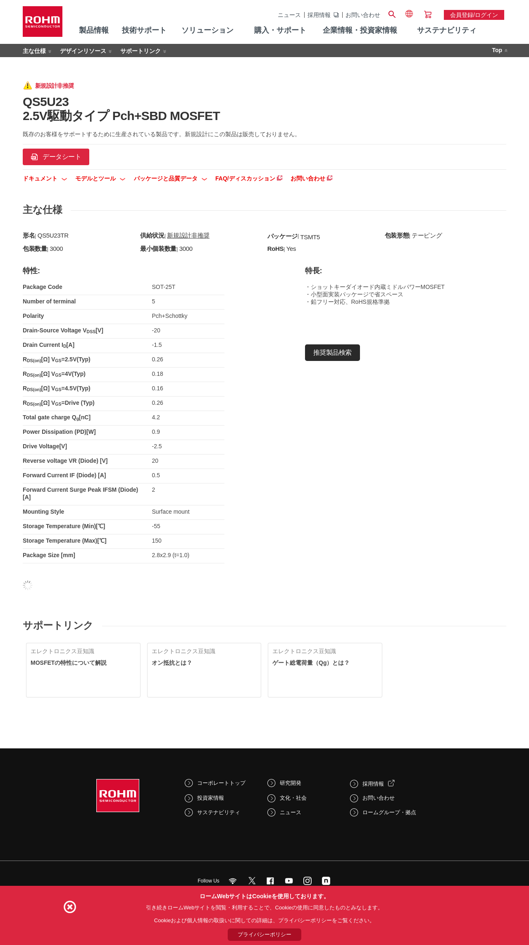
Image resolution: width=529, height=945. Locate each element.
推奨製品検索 (332, 352)
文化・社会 (293, 798)
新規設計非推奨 (188, 235)
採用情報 (319, 15)
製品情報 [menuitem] (94, 30)
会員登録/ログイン (474, 15)
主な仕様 (34, 51)
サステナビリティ (218, 812)
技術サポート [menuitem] (144, 30)
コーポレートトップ (221, 783)
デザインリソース (83, 51)
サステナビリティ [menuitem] (447, 30)
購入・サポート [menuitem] (280, 30)
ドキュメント (45, 178)
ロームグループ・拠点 (389, 812)
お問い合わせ (363, 15)
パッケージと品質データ (170, 178)
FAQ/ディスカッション (248, 178)
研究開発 (290, 783)
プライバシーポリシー (264, 934)
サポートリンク (140, 51)
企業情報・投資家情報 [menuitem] (360, 30)
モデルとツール (100, 178)
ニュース (289, 15)
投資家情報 (210, 798)
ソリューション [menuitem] (207, 30)
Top (497, 50)
